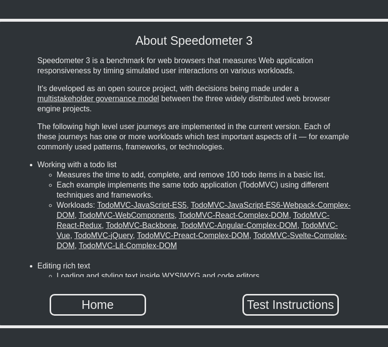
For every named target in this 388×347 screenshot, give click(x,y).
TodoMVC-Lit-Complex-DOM (128, 245)
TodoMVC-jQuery (103, 235)
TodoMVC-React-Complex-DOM (234, 215)
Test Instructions (290, 304)
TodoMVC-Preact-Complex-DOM (193, 235)
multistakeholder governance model (99, 98)
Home (97, 304)
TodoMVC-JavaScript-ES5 (142, 205)
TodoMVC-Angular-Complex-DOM (239, 225)
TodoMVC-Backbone (141, 225)
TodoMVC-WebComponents (126, 215)
